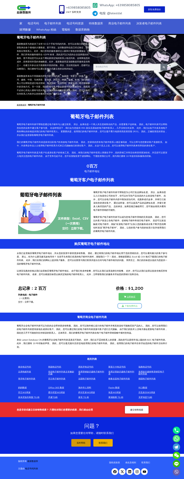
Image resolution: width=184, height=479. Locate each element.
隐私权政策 (114, 462)
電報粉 (66, 29)
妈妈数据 (22, 387)
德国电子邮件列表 (147, 378)
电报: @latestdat (111, 13)
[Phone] (176, 430)
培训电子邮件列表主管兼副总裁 (61, 372)
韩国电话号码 (54, 366)
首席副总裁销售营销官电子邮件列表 (151, 372)
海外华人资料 (84, 387)
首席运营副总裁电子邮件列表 (121, 372)
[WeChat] (176, 455)
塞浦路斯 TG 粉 (115, 397)
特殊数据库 (96, 23)
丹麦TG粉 (53, 397)
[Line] (176, 463)
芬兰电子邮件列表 (56, 378)
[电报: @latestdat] (95, 13)
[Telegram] (176, 447)
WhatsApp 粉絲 (46, 29)
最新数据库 (21, 105)
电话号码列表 (31, 468)
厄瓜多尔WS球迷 (146, 392)
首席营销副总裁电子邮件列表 (91, 372)
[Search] (163, 67)
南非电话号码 (24, 366)
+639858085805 (78, 7)
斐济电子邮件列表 (26, 378)
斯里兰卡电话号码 (117, 366)
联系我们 (145, 462)
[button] (130, 297)
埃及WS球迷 (114, 392)
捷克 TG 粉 (83, 397)
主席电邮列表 (24, 371)
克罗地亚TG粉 (145, 397)
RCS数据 (142, 387)
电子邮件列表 (52, 23)
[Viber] (176, 472)
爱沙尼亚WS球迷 (56, 392)
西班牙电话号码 (85, 366)
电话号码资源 (75, 23)
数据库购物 (82, 29)
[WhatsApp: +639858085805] (95, 5)
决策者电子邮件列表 (149, 23)
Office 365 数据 (56, 387)
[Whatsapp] (176, 438)
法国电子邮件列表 (86, 378)
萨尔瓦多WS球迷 (86, 392)
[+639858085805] (61, 9)
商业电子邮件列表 (119, 23)
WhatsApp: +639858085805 (120, 5)
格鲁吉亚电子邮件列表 (119, 378)
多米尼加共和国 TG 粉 (28, 397)
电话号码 (33, 23)
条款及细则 (130, 462)
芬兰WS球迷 (24, 392)
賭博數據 (25, 29)
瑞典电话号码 (144, 366)
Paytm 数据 (114, 387)
